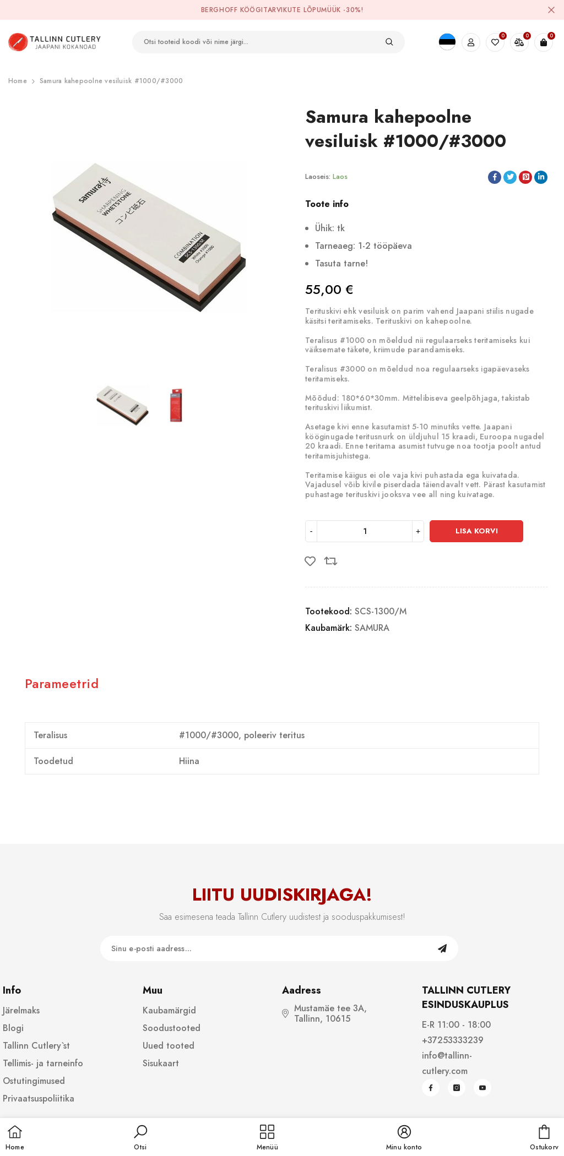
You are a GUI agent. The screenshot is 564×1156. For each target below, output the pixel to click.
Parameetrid (62, 683)
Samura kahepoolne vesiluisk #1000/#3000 (111, 81)
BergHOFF (219, 10)
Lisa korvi (476, 531)
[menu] (267, 1138)
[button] (140, 1138)
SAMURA (372, 627)
